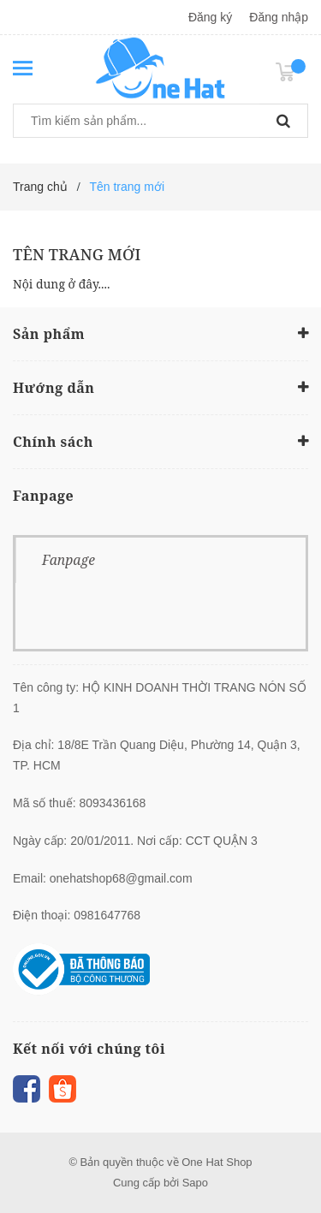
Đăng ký (210, 17)
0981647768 (107, 915)
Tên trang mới (76, 254)
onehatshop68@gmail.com (121, 878)
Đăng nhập (278, 17)
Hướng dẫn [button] (160, 387)
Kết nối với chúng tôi (89, 1048)
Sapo (195, 1182)
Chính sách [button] (160, 441)
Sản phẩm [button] (160, 333)
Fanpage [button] (43, 495)
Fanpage (68, 559)
